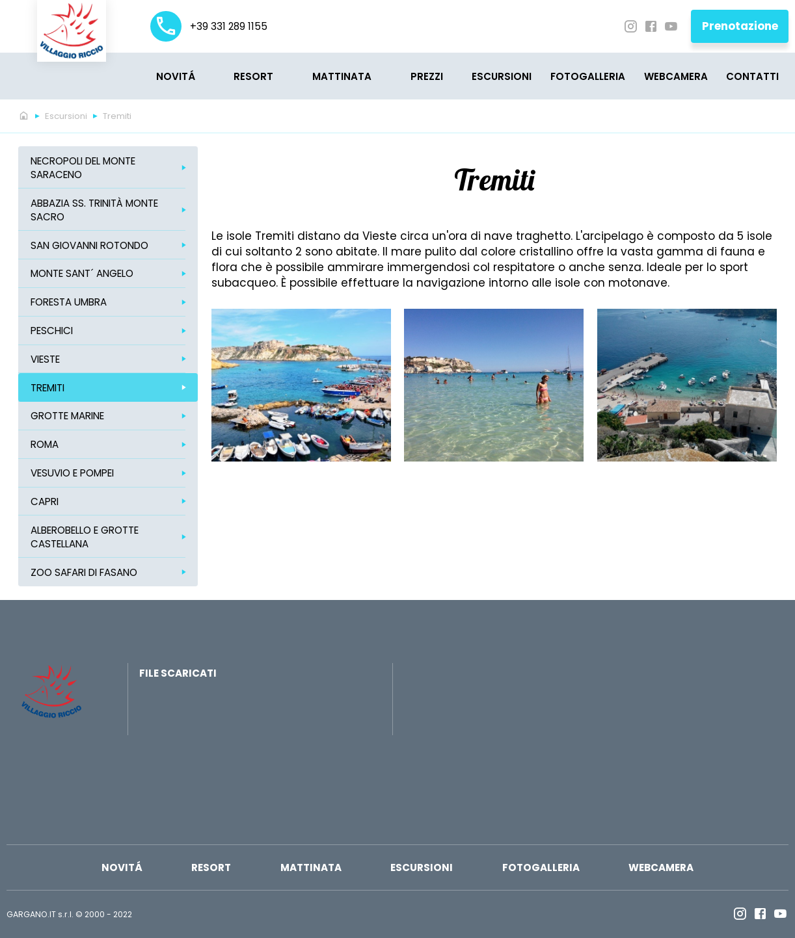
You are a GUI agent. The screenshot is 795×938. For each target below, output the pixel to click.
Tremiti (117, 116)
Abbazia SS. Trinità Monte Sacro (94, 210)
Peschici (52, 330)
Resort (253, 76)
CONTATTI (752, 76)
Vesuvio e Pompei (72, 473)
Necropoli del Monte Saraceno (83, 167)
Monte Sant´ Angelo (82, 273)
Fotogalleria (587, 76)
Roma (45, 444)
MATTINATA (341, 76)
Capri (45, 501)
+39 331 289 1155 (208, 26)
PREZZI (427, 76)
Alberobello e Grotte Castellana (85, 537)
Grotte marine (67, 416)
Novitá (175, 76)
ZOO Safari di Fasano (84, 572)
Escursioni (502, 76)
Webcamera (676, 76)
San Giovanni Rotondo (89, 245)
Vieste (45, 359)
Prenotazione (740, 26)
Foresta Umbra (69, 302)
